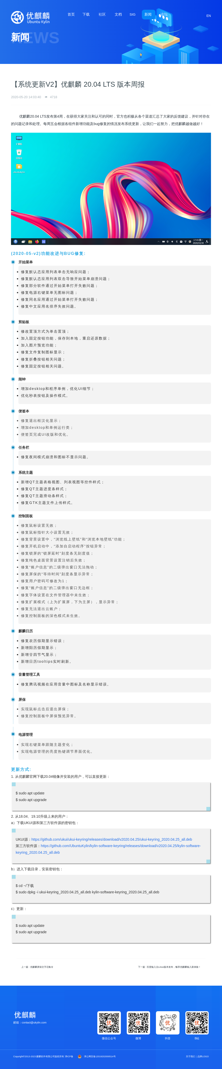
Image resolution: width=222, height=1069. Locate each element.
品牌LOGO (203, 1056)
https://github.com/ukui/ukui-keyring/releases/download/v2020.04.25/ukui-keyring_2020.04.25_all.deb (111, 839)
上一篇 (37, 967)
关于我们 (190, 1056)
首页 (71, 14)
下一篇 (169, 967)
